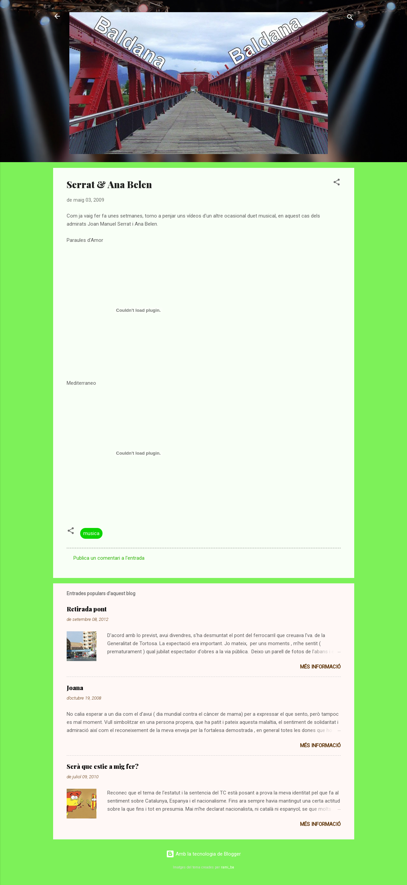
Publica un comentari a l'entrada (108, 558)
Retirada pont (87, 609)
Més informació (320, 667)
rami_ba (227, 867)
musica (91, 533)
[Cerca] (350, 18)
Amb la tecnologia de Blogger (203, 854)
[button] (337, 183)
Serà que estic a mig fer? (103, 766)
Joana (75, 688)
